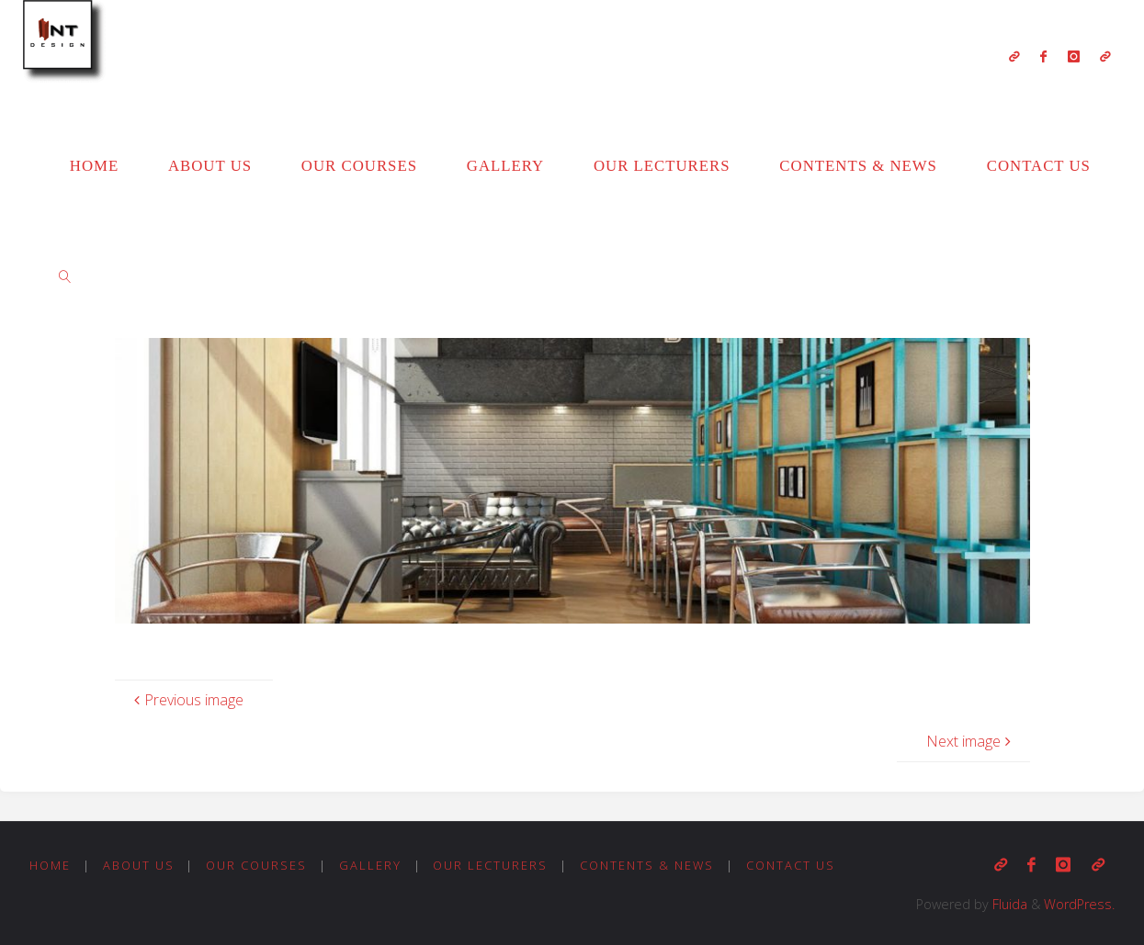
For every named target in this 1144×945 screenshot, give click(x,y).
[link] (65, 275)
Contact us (790, 865)
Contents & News (647, 865)
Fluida (1008, 904)
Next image (970, 741)
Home (50, 865)
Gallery (370, 865)
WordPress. (1079, 904)
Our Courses (256, 865)
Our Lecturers (490, 865)
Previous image (187, 700)
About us (139, 865)
